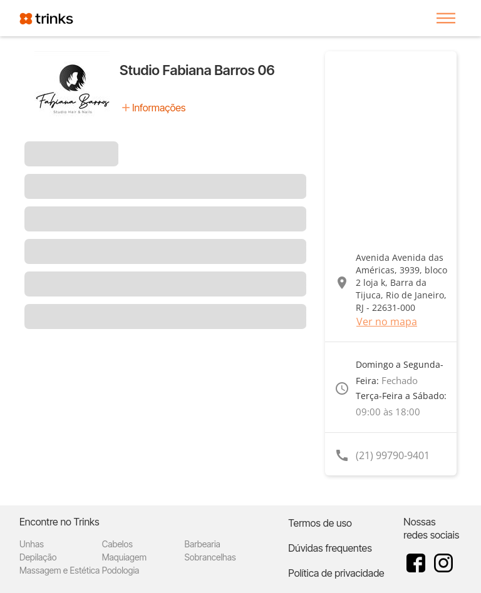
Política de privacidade (336, 573)
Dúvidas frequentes (329, 548)
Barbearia (202, 544)
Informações (158, 107)
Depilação (37, 557)
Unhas (31, 544)
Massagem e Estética (59, 570)
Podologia (121, 570)
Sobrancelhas (210, 557)
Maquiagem (124, 557)
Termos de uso (320, 523)
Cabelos (117, 544)
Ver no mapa (386, 321)
